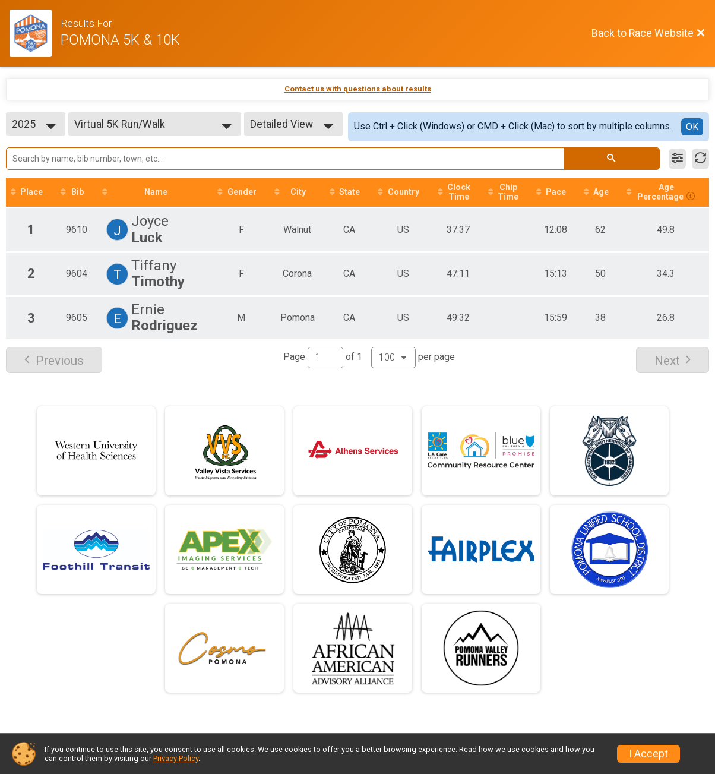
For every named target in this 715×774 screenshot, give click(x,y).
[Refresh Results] (700, 159)
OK (692, 126)
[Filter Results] (677, 159)
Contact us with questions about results (357, 88)
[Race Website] (35, 33)
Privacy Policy (175, 758)
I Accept (648, 754)
